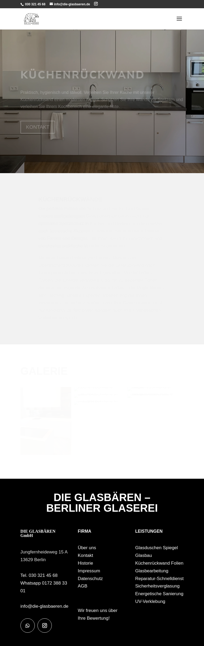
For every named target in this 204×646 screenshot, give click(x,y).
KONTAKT (37, 127)
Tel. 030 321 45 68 (39, 575)
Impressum (89, 570)
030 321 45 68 (34, 4)
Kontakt (85, 555)
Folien (177, 563)
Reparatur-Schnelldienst (159, 578)
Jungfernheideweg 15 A (44, 552)
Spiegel (170, 547)
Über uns (87, 547)
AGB (82, 586)
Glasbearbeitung (151, 570)
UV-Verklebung (150, 601)
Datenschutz (90, 578)
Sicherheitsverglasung (157, 586)
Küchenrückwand (152, 563)
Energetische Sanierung (159, 593)
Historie (85, 563)
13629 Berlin (33, 559)
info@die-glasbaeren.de (44, 606)
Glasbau (143, 555)
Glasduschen (148, 547)
